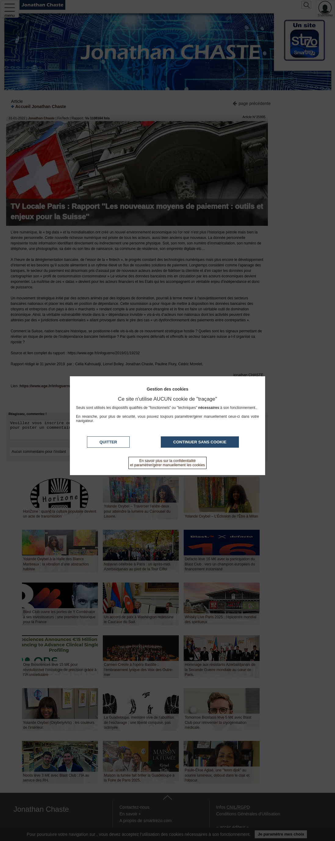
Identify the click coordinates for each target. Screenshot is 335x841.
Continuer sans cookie (199, 442)
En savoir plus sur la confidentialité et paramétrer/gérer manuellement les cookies (167, 463)
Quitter (108, 442)
